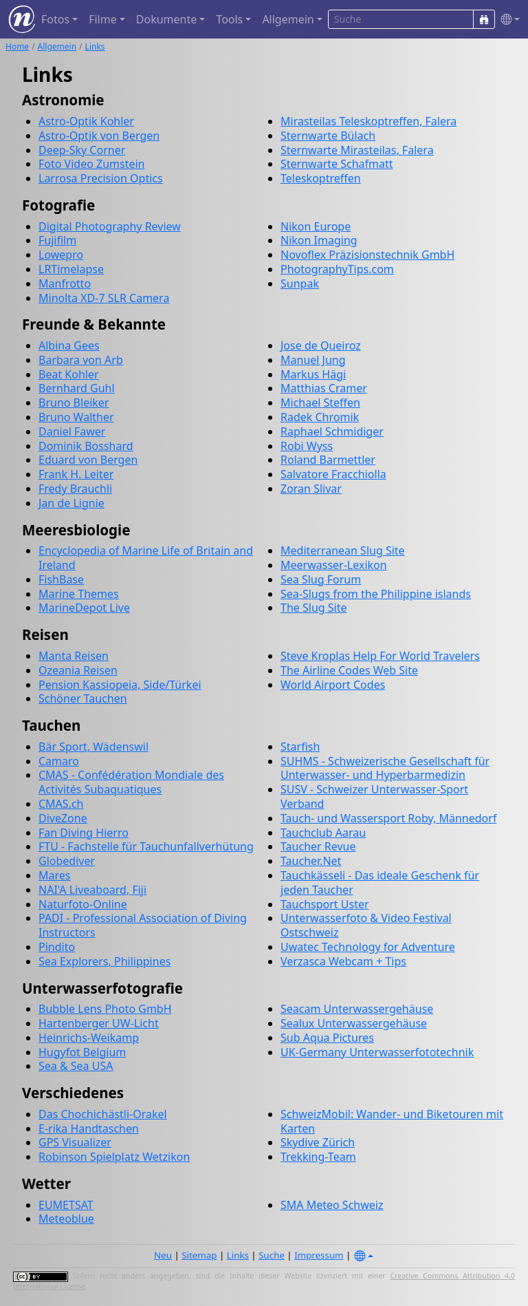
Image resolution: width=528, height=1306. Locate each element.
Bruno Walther (76, 417)
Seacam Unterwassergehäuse (356, 1008)
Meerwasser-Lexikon (333, 564)
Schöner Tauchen (82, 698)
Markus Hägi (313, 374)
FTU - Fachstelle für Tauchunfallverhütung (146, 846)
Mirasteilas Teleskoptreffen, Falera (368, 121)
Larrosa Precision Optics (100, 178)
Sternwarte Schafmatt (336, 163)
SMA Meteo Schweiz (331, 1204)
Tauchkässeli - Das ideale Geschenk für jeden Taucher (379, 882)
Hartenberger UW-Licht (98, 1023)
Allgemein (57, 46)
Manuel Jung (313, 359)
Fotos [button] (55, 19)
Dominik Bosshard (85, 445)
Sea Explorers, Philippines (104, 961)
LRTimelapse (71, 269)
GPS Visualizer (74, 1142)
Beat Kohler (68, 374)
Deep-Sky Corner (81, 150)
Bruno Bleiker (73, 402)
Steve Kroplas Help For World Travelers (380, 655)
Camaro (58, 761)
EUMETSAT (66, 1204)
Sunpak (299, 283)
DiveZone (62, 818)
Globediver (66, 860)
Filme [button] (103, 19)
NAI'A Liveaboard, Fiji (92, 889)
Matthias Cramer (323, 388)
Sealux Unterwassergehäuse (353, 1023)
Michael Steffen (320, 402)
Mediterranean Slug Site (342, 550)
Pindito (56, 946)
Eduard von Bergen (88, 459)
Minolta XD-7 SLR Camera (103, 298)
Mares (54, 875)
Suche (271, 1255)
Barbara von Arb (80, 359)
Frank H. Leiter (75, 474)
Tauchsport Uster (324, 904)
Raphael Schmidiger (332, 431)
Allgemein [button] (288, 19)
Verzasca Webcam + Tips (343, 961)
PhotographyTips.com (337, 269)
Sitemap (199, 1255)
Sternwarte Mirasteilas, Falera (357, 150)
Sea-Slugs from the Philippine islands (375, 593)
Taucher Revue (318, 846)
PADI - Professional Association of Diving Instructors (142, 925)
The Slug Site (313, 607)
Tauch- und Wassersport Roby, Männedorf (388, 818)
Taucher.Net (310, 860)
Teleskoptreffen (320, 178)
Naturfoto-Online (82, 904)
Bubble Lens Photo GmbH (105, 1008)
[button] (507, 19)
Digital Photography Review (109, 226)
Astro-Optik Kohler (86, 121)
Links (95, 46)
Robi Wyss (306, 445)
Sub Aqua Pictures (327, 1037)
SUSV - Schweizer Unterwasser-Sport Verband (374, 796)
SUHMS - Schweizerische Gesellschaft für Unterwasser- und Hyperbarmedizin (385, 768)
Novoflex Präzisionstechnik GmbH (367, 254)
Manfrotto (64, 283)
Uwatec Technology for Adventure (367, 946)
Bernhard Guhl (76, 388)
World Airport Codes (332, 684)
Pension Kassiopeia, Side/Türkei (119, 684)
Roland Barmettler (327, 459)
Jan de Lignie (71, 503)
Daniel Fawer (71, 431)
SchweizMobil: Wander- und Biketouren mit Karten (391, 1121)
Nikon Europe (315, 226)
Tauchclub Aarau (323, 832)
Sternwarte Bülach (327, 135)
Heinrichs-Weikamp (88, 1037)
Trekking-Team (318, 1156)
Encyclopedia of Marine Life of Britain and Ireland (145, 557)
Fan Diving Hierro (83, 832)
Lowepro (60, 254)
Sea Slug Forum (320, 579)
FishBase (61, 579)
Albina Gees (69, 345)
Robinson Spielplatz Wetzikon (114, 1156)
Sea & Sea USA (75, 1065)
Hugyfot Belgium (82, 1052)
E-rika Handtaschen (88, 1128)
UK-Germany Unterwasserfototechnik (377, 1052)
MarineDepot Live (84, 607)
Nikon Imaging (319, 240)
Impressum (318, 1255)
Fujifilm (57, 240)
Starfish (300, 746)
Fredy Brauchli (75, 488)
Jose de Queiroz (320, 345)
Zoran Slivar (311, 488)
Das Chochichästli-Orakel (102, 1114)
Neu (163, 1255)
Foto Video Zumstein (91, 163)
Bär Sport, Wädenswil (93, 746)
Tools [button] (229, 19)
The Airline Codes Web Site (349, 670)
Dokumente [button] (166, 19)
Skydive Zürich (317, 1142)
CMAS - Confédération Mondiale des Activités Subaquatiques (131, 782)
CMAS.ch (61, 803)
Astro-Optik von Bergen (99, 135)
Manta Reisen (73, 655)
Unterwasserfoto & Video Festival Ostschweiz (366, 925)
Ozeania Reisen (78, 670)
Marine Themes (78, 593)
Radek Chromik (319, 417)
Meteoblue (66, 1218)
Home (17, 46)
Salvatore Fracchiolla (333, 474)
